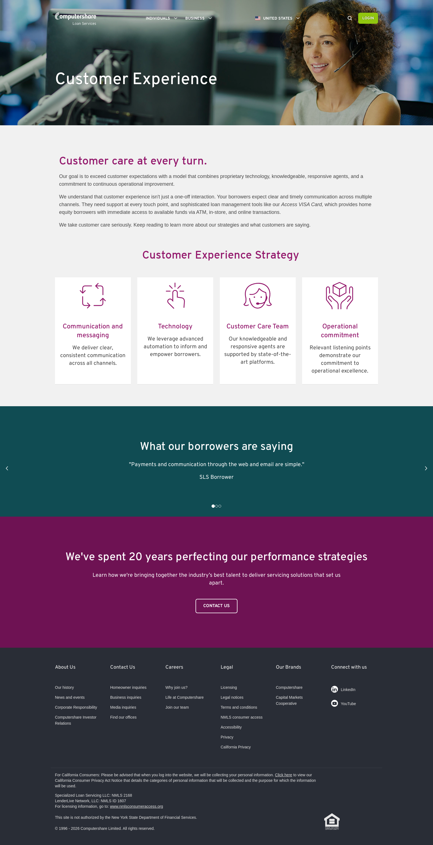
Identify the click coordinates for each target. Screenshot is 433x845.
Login (368, 18)
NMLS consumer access (242, 717)
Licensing (229, 687)
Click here (283, 775)
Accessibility (231, 727)
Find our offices (123, 717)
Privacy (227, 737)
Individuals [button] (163, 18)
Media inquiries (123, 707)
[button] (7, 468)
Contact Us (216, 606)
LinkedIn (343, 688)
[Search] (350, 19)
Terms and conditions (239, 707)
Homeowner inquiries (128, 687)
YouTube (343, 702)
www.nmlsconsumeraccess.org (136, 806)
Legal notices (232, 697)
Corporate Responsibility (76, 707)
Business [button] (200, 18)
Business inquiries (125, 697)
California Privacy (236, 747)
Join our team (177, 707)
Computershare (289, 687)
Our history (64, 687)
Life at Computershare (184, 697)
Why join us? (176, 687)
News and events (70, 697)
